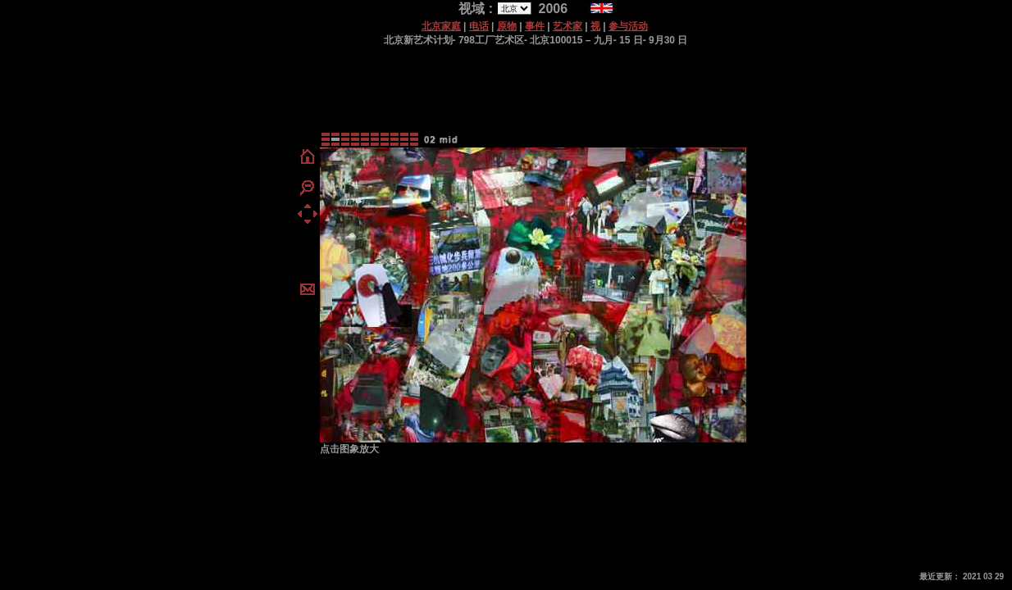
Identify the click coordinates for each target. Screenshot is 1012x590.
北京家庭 (441, 26)
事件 (535, 26)
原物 (507, 26)
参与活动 (628, 26)
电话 (479, 26)
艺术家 (567, 26)
